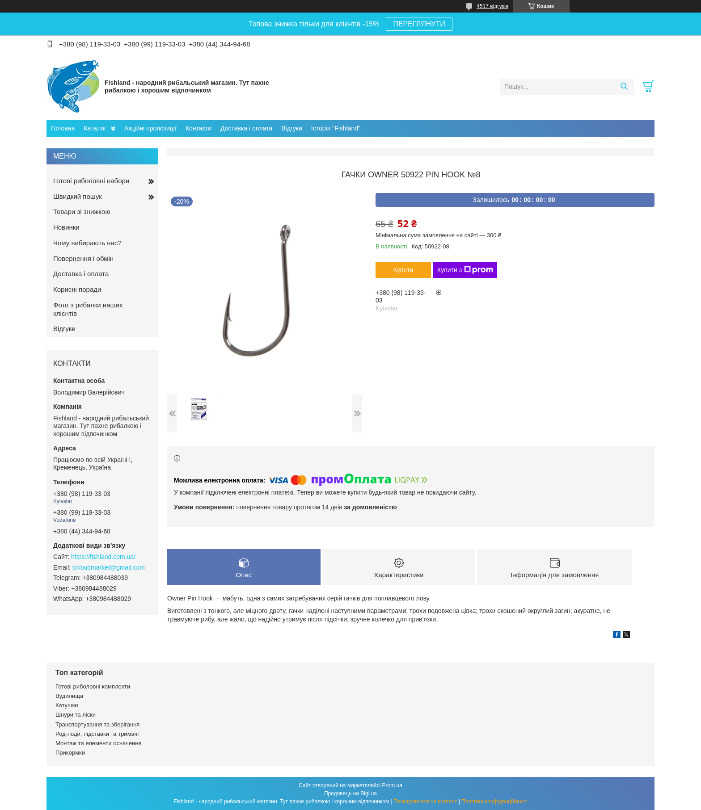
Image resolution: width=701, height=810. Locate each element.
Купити (403, 269)
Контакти (198, 128)
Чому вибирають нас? (87, 243)
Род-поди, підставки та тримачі (97, 733)
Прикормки (70, 752)
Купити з (465, 270)
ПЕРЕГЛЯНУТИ (419, 24)
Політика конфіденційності (494, 801)
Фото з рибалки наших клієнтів (87, 309)
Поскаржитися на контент (425, 801)
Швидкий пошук (77, 196)
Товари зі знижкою (81, 211)
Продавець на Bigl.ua (350, 793)
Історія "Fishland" (335, 128)
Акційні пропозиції (150, 128)
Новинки (66, 227)
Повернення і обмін (83, 258)
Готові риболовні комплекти (92, 686)
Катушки (66, 705)
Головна (63, 128)
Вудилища (69, 695)
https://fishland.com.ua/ (103, 556)
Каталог (95, 128)
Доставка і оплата (246, 128)
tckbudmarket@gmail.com (108, 567)
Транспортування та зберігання (97, 724)
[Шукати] (624, 87)
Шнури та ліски (75, 714)
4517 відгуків (492, 6)
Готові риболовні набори (91, 181)
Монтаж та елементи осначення (98, 743)
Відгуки (291, 128)
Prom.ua (392, 785)
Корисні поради (77, 289)
